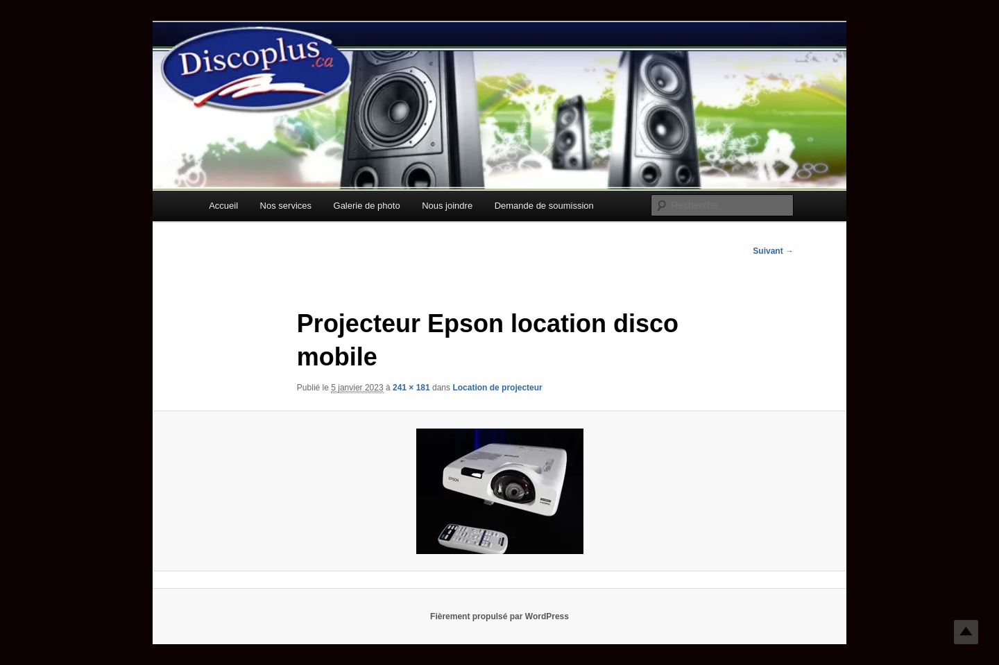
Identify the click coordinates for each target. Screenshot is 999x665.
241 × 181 (411, 387)
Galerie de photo (367, 205)
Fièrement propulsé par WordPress (499, 616)
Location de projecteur (497, 387)
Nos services (285, 205)
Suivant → (773, 251)
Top (966, 632)
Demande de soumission (544, 205)
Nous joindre (447, 205)
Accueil (223, 205)
